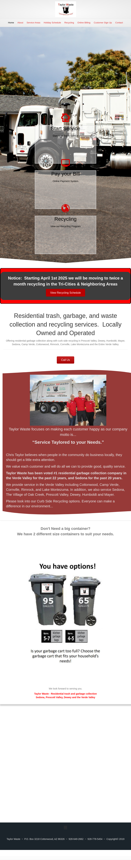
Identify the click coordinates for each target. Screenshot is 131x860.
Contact (119, 22)
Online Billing (83, 22)
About (20, 22)
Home (11, 22)
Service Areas (33, 22)
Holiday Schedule (52, 22)
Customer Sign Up (103, 22)
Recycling (69, 22)
